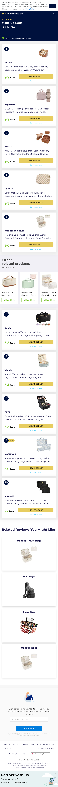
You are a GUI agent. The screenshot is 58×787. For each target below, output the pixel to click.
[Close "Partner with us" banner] (56, 773)
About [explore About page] (7, 745)
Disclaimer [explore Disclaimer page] (35, 745)
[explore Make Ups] (29, 625)
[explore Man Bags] (29, 589)
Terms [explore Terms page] (25, 745)
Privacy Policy (30, 9)
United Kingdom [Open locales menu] (40, 754)
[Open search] (54, 14)
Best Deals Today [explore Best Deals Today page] (46, 748)
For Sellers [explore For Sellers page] (9, 748)
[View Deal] (9, 288)
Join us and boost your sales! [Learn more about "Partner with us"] (14, 782)
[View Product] (29, 64)
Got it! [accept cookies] (52, 6)
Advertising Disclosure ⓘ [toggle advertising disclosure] (16, 754)
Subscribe (29, 728)
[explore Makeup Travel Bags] (29, 553)
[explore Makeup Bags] (29, 660)
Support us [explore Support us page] (48, 745)
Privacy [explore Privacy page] (16, 745)
